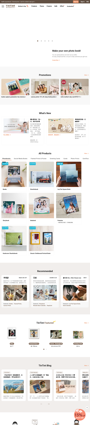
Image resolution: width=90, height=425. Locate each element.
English (86, 422)
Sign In (82, 1)
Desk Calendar (67, 264)
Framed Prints (18, 262)
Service (25, 409)
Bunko (11, 262)
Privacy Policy (27, 412)
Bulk (56, 6)
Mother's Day (23, 6)
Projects (49, 6)
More (86, 75)
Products (34, 6)
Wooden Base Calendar (39, 264)
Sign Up (76, 1)
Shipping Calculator (15, 407)
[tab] (34, 6)
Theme (42, 6)
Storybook (42, 262)
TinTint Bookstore (45, 407)
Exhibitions (4, 409)
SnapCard (49, 264)
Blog (34, 409)
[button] (12, 292)
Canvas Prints (7, 264)
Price (11, 409)
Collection (4, 407)
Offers (62, 6)
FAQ (88, 1)
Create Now (56, 60)
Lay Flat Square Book (74, 262)
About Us (35, 407)
